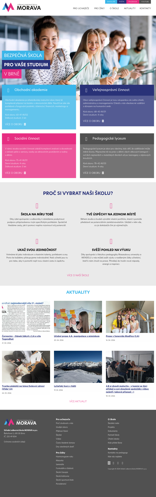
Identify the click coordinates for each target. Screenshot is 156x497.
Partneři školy (113, 435)
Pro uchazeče (63, 420)
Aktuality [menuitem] (130, 9)
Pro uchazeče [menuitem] (81, 9)
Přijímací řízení (62, 431)
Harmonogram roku (64, 457)
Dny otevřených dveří (65, 447)
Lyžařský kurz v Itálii (65, 386)
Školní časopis (62, 472)
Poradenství (61, 484)
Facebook (132, 2)
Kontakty (113, 449)
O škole (112, 420)
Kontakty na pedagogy (118, 453)
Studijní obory (62, 427)
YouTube (145, 2)
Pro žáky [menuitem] (99, 9)
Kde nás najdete (115, 457)
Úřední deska (113, 439)
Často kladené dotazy (65, 443)
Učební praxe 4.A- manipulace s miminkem (77, 336)
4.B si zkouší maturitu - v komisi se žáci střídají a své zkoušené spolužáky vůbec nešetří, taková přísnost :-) (127, 389)
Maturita (59, 461)
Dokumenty (113, 431)
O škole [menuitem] (114, 9)
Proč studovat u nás (64, 423)
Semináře (60, 464)
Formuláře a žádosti (64, 468)
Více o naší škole (78, 275)
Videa (58, 439)
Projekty (111, 427)
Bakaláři (111, 2)
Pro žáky (60, 453)
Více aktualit (78, 401)
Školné (59, 435)
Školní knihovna (62, 476)
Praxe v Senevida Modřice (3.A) (122, 336)
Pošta (121, 2)
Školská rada (113, 423)
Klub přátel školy (115, 443)
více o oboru (15, 124)
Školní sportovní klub (65, 480)
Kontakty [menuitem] (145, 9)
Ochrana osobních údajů (14, 442)
